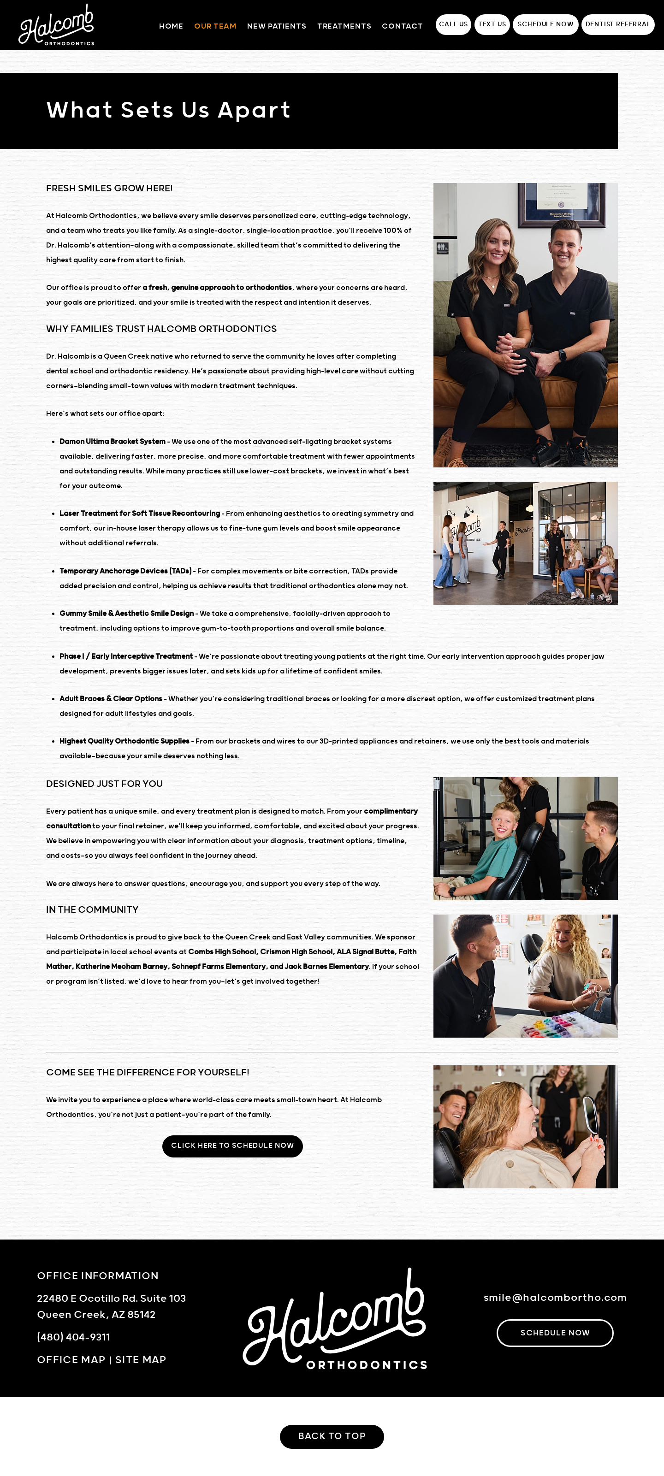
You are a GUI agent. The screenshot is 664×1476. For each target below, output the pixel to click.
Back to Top (332, 1436)
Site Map (141, 1360)
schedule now (555, 1333)
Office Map (71, 1360)
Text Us (492, 24)
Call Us (453, 24)
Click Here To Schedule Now (232, 1145)
